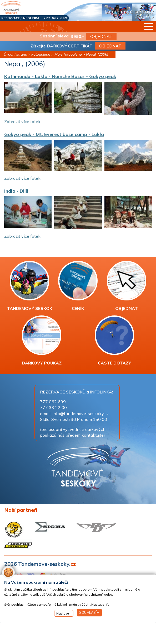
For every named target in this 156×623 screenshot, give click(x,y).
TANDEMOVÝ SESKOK (29, 286)
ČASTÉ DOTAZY (114, 340)
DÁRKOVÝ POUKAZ (42, 340)
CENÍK (78, 286)
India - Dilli (16, 191)
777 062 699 (55, 18)
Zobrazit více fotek (22, 121)
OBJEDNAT (101, 36)
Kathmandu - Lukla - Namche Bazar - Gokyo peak (60, 76)
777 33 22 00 (53, 407)
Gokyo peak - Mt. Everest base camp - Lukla (54, 134)
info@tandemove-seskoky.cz (80, 413)
